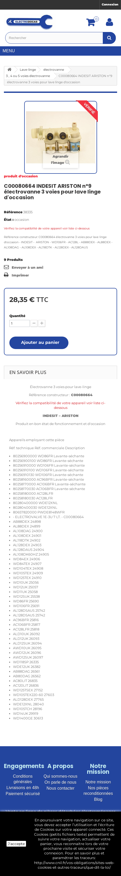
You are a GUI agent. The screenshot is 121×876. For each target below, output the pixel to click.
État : (9, 219)
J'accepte (16, 843)
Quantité (17, 316)
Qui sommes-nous (61, 776)
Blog (98, 799)
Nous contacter (61, 788)
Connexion (110, 4)
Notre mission (98, 782)
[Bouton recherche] (109, 38)
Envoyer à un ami (27, 267)
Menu (11, 51)
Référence (13, 212)
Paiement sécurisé (23, 793)
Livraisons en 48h (23, 787)
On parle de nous (60, 782)
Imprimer (20, 275)
